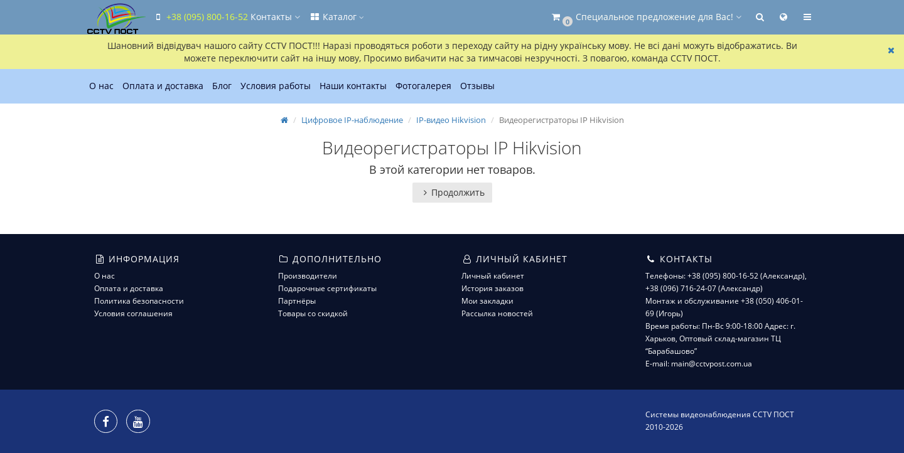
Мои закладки (487, 301)
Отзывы (477, 86)
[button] (646, 17)
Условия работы (275, 86)
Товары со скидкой (313, 313)
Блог (222, 86)
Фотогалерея (423, 86)
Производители (307, 275)
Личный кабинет (492, 275)
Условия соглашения (133, 313)
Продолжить (452, 192)
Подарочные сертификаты (327, 288)
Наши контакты (353, 86)
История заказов (492, 288)
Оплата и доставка (162, 86)
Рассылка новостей (497, 313)
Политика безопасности (139, 301)
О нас (101, 86)
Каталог (336, 17)
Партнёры (297, 301)
